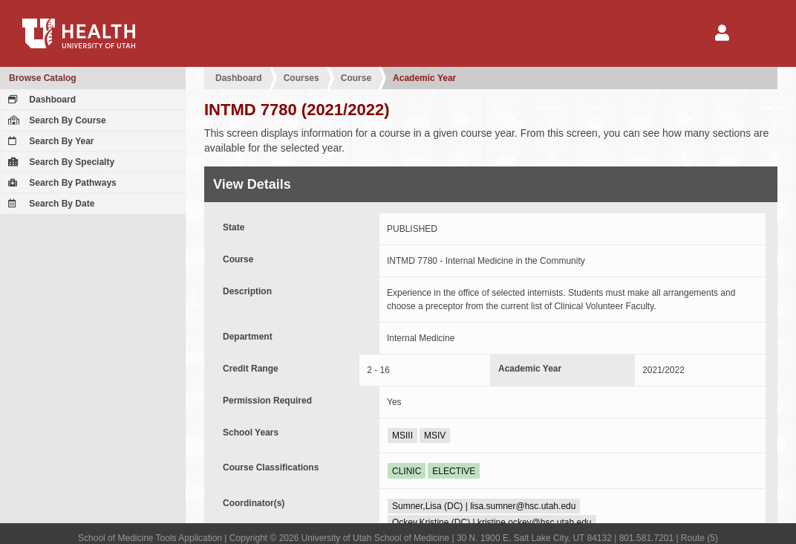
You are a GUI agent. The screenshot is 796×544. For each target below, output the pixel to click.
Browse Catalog (42, 78)
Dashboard (40, 99)
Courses (301, 78)
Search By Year (49, 141)
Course (356, 78)
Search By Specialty (59, 162)
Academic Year (424, 78)
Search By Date (49, 203)
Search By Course (55, 120)
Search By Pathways (60, 183)
